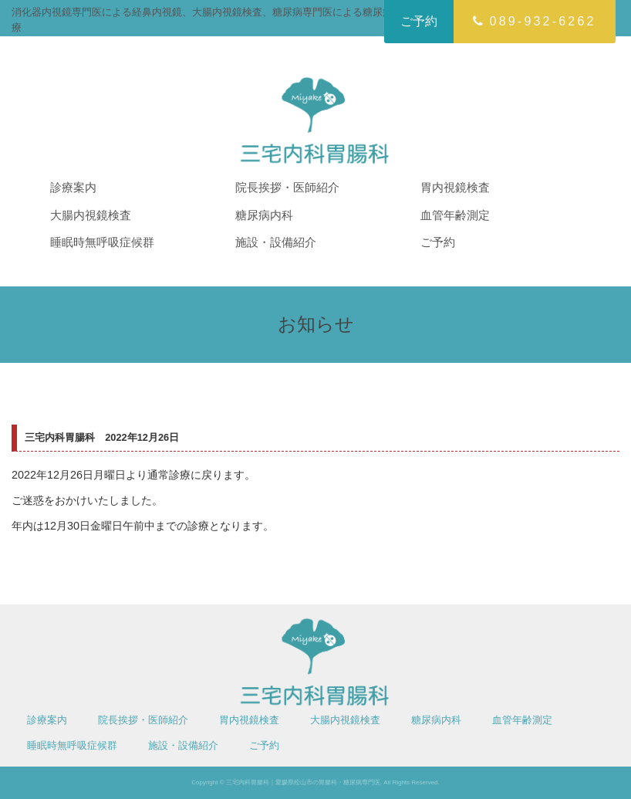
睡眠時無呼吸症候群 (102, 242)
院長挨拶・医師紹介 (287, 187)
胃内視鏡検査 (455, 187)
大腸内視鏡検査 (90, 215)
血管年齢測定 (455, 215)
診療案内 (73, 187)
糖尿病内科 (264, 215)
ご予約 (418, 21)
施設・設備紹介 (275, 242)
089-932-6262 (534, 21)
